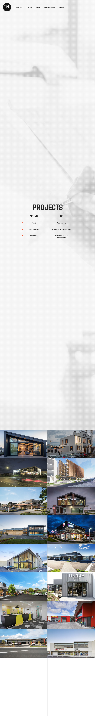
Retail (34, 223)
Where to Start (49, 7)
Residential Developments (61, 229)
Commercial (34, 229)
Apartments (61, 223)
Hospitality (34, 236)
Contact (62, 7)
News (38, 7)
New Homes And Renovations (61, 236)
